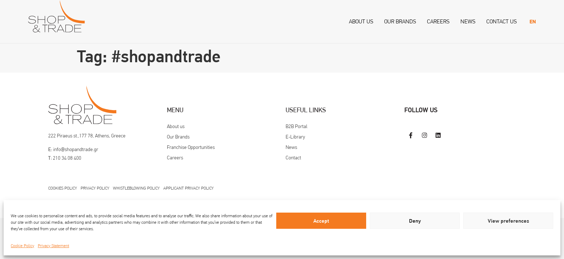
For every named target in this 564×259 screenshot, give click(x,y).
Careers (438, 21)
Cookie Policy (22, 245)
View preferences (508, 221)
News (468, 21)
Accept (321, 221)
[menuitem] (532, 21)
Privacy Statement (53, 245)
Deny (415, 221)
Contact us (501, 21)
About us (361, 21)
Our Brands (400, 21)
